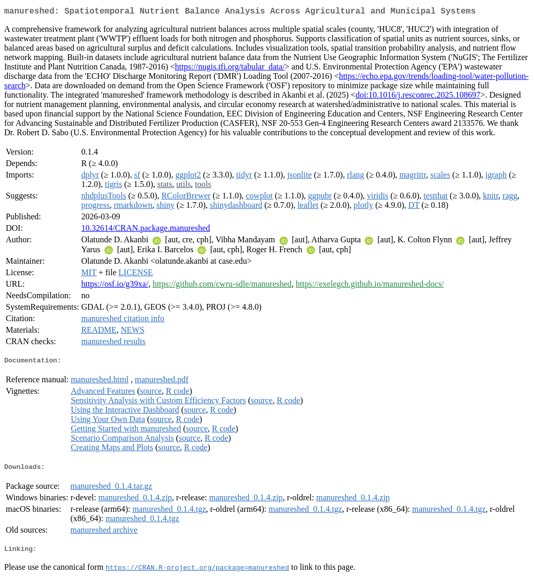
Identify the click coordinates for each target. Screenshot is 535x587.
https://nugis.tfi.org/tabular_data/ (230, 68)
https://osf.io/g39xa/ (114, 285)
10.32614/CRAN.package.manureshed (145, 230)
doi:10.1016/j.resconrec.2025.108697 (417, 96)
